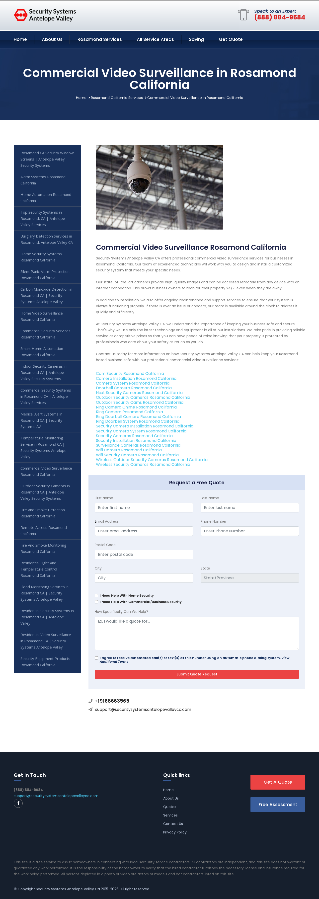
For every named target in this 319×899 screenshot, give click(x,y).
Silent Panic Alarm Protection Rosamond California (45, 274)
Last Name (210, 497)
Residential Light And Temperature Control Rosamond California (38, 569)
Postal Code (105, 544)
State (205, 568)
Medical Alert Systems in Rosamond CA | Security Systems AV (41, 420)
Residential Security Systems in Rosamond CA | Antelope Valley (47, 617)
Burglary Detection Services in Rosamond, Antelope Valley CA (46, 239)
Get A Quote (278, 782)
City (98, 568)
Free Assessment (278, 804)
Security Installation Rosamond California (136, 440)
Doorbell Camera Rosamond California (134, 388)
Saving (196, 39)
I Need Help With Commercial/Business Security (141, 602)
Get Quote (231, 39)
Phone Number (214, 521)
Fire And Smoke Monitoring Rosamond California (43, 548)
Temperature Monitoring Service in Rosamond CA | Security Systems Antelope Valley (43, 447)
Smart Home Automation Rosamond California (41, 351)
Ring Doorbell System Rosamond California (137, 421)
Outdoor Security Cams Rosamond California (139, 402)
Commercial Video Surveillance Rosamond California (46, 471)
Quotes (169, 806)
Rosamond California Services (117, 97)
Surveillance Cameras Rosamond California (138, 445)
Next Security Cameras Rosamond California (139, 393)
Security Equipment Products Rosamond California (45, 661)
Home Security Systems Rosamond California (41, 256)
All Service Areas (155, 39)
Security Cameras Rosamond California (134, 436)
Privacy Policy (175, 832)
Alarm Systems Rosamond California (43, 179)
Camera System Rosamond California (132, 383)
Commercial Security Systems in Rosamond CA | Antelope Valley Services (45, 396)
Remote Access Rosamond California (43, 530)
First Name (104, 497)
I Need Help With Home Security (127, 595)
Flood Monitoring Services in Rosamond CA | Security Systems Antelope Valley (44, 593)
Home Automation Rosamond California (45, 197)
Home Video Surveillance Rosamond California (41, 316)
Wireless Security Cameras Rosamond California (143, 464)
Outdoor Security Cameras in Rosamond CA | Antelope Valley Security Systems (45, 492)
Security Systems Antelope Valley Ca (68, 889)
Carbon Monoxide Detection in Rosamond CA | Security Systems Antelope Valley (46, 295)
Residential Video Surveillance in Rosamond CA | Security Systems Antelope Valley (45, 641)
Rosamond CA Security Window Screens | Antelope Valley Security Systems (47, 159)
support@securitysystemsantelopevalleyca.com (143, 709)
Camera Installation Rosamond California (136, 378)
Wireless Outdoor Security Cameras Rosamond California (152, 460)
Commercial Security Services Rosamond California (45, 333)
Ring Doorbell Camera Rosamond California (138, 416)
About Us (52, 39)
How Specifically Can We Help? (121, 611)
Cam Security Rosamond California (130, 373)
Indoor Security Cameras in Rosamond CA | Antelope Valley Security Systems (43, 372)
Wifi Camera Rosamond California (129, 450)
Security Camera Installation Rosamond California (144, 426)
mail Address (107, 521)
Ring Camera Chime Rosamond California (136, 407)
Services (170, 815)
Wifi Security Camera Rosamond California (137, 455)
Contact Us (173, 823)
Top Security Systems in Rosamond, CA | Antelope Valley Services (42, 218)
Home (20, 39)
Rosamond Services (100, 39)
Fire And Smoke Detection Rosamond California (42, 512)
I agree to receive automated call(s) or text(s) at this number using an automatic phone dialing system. (194, 659)
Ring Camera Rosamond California (129, 412)
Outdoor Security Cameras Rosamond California (143, 397)
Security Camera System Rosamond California (141, 431)
